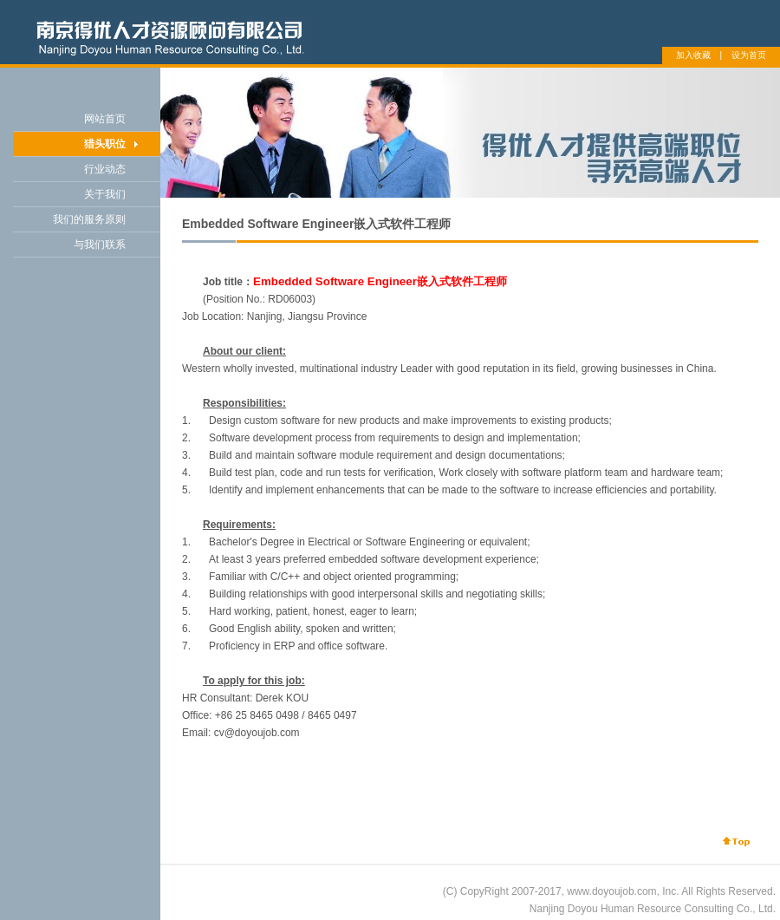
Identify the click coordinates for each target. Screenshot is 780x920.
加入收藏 (693, 55)
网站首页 (105, 119)
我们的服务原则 (89, 219)
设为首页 (748, 55)
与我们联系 (100, 244)
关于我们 (105, 194)
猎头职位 (105, 144)
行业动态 (105, 169)
